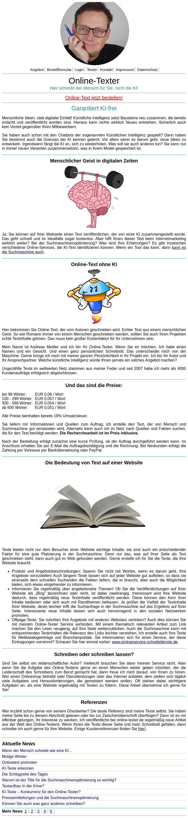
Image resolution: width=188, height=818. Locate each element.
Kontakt (106, 69)
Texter (92, 69)
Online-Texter (94, 80)
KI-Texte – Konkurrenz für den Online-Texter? (41, 792)
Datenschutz (147, 69)
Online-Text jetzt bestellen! (94, 97)
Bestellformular (59, 69)
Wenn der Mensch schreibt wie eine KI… (37, 751)
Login (79, 69)
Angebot (37, 69)
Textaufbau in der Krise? (23, 786)
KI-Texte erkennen (18, 768)
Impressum (125, 69)
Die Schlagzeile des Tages (25, 774)
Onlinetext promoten (19, 762)
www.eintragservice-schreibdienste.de (145, 642)
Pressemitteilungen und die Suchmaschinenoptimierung (50, 798)
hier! (142, 729)
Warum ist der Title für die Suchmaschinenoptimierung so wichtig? (59, 780)
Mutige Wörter (14, 756)
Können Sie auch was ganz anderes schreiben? (43, 804)
